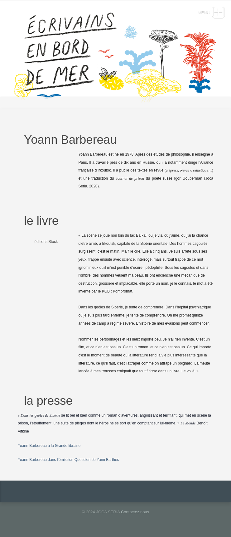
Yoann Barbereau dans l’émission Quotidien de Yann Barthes (68, 459)
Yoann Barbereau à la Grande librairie (49, 445)
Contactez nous (135, 512)
